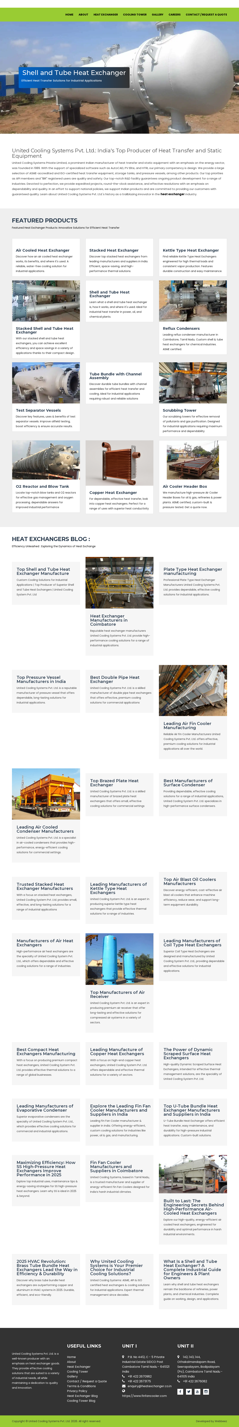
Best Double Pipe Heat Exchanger (114, 679)
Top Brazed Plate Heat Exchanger (114, 782)
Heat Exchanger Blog (82, 1396)
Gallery (157, 14)
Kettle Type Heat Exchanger (191, 250)
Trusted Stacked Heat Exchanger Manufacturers (45, 886)
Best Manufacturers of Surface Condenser (188, 782)
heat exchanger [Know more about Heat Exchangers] (173, 194)
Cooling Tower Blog (81, 1401)
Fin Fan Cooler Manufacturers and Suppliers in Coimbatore (116, 1166)
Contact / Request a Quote (206, 14)
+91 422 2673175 (136, 1381)
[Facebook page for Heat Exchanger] (180, 1392)
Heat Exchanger (106, 14)
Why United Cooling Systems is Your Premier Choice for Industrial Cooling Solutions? (116, 1267)
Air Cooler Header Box (185, 486)
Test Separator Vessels (38, 410)
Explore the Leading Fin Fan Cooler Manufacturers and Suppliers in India (120, 1110)
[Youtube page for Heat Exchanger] (197, 1392)
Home (69, 14)
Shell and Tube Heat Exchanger (109, 294)
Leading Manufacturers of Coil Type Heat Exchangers (192, 942)
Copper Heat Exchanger (113, 492)
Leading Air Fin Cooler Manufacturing (187, 725)
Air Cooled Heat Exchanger (42, 250)
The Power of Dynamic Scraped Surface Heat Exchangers (188, 1053)
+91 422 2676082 (192, 1381)
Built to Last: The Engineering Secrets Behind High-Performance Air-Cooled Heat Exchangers (194, 1207)
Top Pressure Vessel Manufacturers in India (41, 679)
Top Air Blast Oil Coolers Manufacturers (190, 881)
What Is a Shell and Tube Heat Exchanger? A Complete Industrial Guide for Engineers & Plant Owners (192, 1269)
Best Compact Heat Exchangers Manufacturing (46, 1051)
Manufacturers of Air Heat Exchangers (45, 942)
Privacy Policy (77, 1391)
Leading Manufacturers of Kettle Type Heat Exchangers (118, 888)
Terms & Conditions (81, 1386)
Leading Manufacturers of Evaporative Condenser (45, 1108)
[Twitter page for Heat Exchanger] (189, 1392)
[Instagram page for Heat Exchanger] (206, 1392)
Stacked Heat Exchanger (114, 250)
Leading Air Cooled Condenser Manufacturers (45, 829)
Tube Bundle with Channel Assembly (115, 376)
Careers (175, 14)
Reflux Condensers (181, 328)
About (83, 14)
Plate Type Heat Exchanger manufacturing (193, 571)
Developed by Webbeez (211, 1421)
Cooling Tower (135, 14)
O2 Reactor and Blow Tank (42, 486)
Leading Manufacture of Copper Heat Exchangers (117, 1051)
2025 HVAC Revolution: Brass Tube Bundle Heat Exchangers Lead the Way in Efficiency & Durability (47, 1267)
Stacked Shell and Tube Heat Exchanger (44, 330)
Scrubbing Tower (179, 410)
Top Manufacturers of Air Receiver (117, 994)
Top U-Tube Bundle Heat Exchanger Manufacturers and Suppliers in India (192, 1110)
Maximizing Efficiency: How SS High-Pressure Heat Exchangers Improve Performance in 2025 (46, 1168)
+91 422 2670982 (137, 1376)
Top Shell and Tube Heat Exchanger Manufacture (43, 571)
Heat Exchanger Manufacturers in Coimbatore (109, 620)
